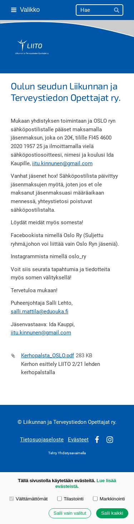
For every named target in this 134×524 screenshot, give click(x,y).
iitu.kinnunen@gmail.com (62, 163)
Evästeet (78, 439)
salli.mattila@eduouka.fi (39, 311)
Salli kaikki (112, 513)
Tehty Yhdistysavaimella (67, 453)
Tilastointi (70, 498)
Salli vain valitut (70, 513)
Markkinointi (109, 498)
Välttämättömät (28, 498)
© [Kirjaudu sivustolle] (20, 422)
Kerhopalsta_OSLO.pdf (47, 355)
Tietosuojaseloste (42, 439)
